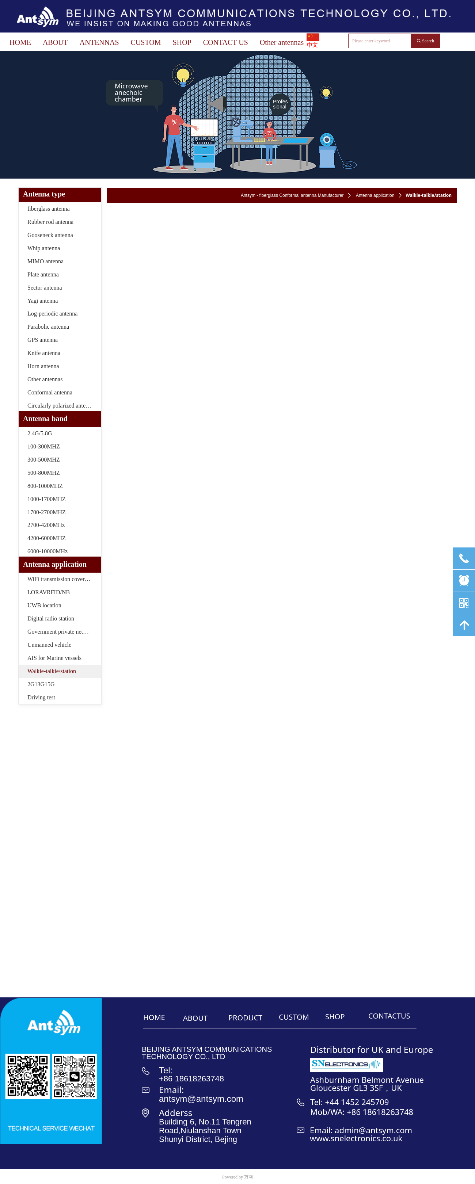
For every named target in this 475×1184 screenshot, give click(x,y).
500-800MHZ (43, 473)
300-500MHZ (43, 460)
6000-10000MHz (47, 551)
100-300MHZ (43, 446)
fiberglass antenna (48, 209)
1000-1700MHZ (46, 499)
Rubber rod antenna (50, 222)
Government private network (61, 632)
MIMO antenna (45, 261)
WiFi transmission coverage (60, 579)
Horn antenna (43, 366)
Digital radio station (50, 618)
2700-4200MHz (46, 525)
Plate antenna (43, 274)
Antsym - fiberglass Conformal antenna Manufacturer (292, 195)
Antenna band (45, 419)
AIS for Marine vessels (54, 658)
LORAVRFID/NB (48, 592)
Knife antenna (43, 353)
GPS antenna (42, 340)
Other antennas (44, 379)
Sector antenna (44, 287)
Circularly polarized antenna (60, 405)
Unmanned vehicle (49, 645)
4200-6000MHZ (46, 538)
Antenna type (44, 194)
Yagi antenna (42, 301)
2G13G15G (41, 684)
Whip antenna (43, 248)
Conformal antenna (49, 392)
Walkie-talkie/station (51, 671)
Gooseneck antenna (50, 235)
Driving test (41, 697)
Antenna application (375, 195)
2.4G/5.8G (39, 433)
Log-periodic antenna (52, 313)
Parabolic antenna (48, 327)
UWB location (44, 605)
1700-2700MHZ (46, 512)
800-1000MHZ (45, 486)
